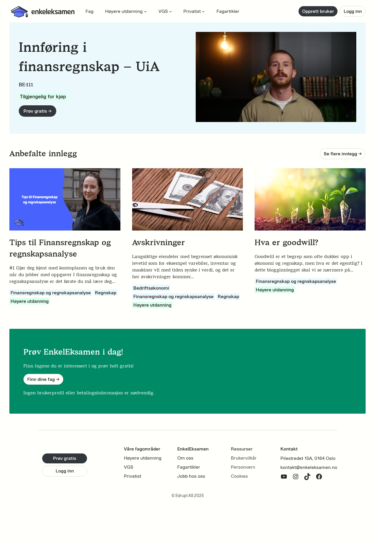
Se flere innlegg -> (343, 154)
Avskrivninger (158, 242)
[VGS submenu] (170, 11)
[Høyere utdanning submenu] (145, 11)
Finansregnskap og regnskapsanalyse (51, 293)
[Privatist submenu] (203, 11)
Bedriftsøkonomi (151, 288)
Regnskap (105, 293)
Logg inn (353, 11)
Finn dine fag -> (43, 379)
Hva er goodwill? (286, 242)
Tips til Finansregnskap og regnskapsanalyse (60, 248)
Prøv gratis (64, 458)
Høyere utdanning (30, 301)
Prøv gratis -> (37, 111)
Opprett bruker (318, 11)
